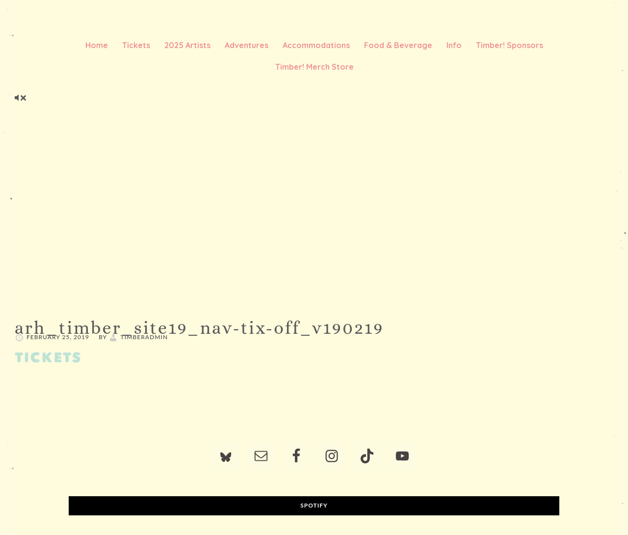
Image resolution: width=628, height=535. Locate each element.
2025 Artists (187, 45)
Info (454, 45)
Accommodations (316, 45)
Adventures (246, 45)
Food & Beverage (398, 45)
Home (96, 45)
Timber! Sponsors (509, 45)
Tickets (136, 45)
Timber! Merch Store (314, 67)
